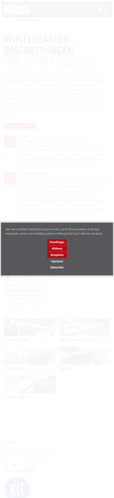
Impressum (57, 261)
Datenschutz (57, 267)
